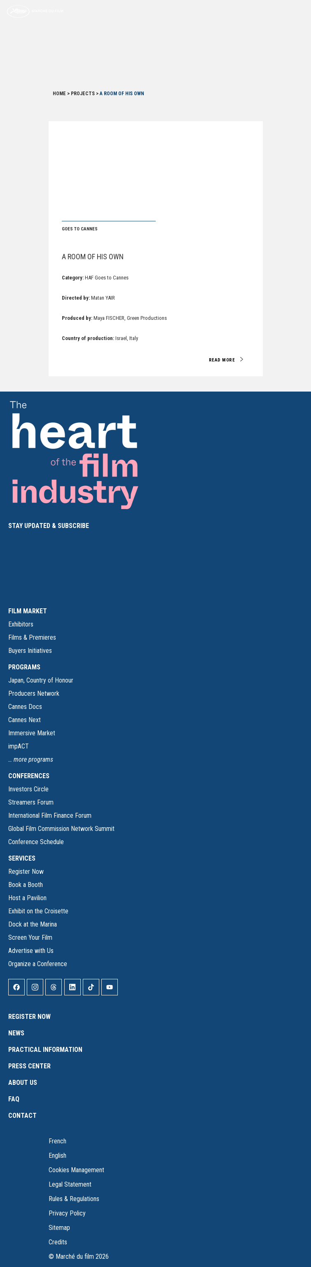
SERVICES (21, 858)
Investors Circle (28, 789)
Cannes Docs (25, 707)
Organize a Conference (37, 964)
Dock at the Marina (32, 924)
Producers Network (33, 693)
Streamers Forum (31, 802)
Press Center (29, 1066)
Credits (58, 1242)
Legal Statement (70, 1184)
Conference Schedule (36, 842)
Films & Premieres (32, 637)
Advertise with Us (31, 951)
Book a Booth (25, 885)
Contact (22, 1115)
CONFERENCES (28, 776)
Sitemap (59, 1228)
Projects (83, 93)
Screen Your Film (30, 937)
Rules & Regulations (74, 1199)
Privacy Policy (67, 1213)
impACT (18, 746)
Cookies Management (76, 1170)
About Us (22, 1082)
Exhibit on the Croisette (38, 911)
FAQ (13, 1099)
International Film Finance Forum (49, 815)
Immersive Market (31, 733)
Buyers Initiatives (30, 651)
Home (59, 93)
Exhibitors (20, 624)
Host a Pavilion (27, 898)
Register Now (26, 871)
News (16, 1033)
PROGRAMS (24, 667)
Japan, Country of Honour (40, 680)
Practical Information (45, 1049)
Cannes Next (24, 720)
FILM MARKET (27, 611)
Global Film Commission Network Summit (61, 829)
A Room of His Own (93, 256)
